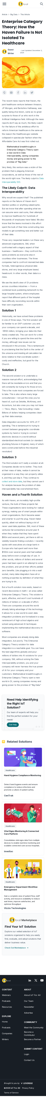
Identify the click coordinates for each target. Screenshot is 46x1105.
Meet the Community (33, 1027)
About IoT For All (32, 995)
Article (4, 14)
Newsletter (29, 1007)
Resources (7, 1007)
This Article (25, 14)
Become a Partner (32, 1039)
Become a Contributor (29, 1033)
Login (26, 1054)
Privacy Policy (28, 1088)
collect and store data (12, 481)
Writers (5, 1039)
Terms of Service (11, 1092)
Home (5, 1021)
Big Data (13, 14)
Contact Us (29, 1060)
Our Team (28, 1001)
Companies (7, 1033)
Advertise (28, 1013)
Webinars (6, 995)
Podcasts (6, 1001)
